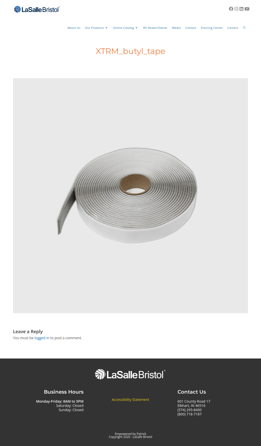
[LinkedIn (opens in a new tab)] (241, 9)
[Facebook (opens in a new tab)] (231, 9)
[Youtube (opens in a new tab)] (247, 9)
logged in (41, 337)
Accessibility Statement (130, 399)
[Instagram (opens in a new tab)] (236, 9)
